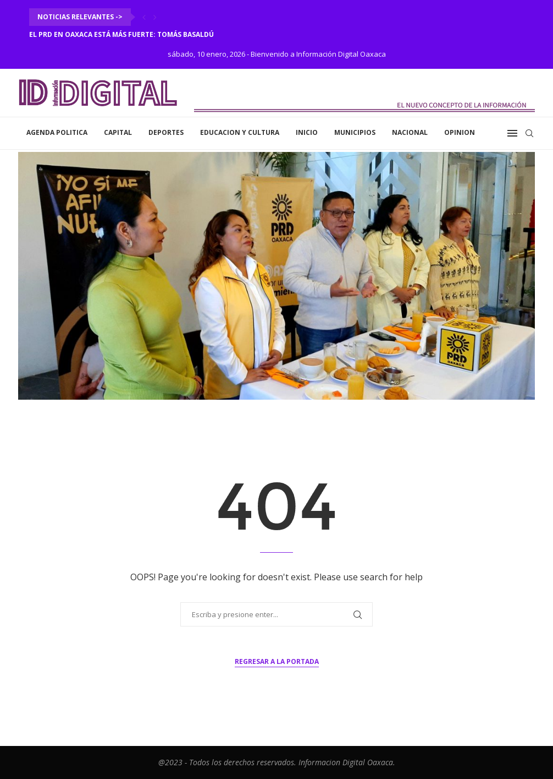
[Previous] (144, 17)
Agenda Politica (56, 132)
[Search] (529, 133)
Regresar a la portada (277, 661)
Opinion (459, 132)
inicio (307, 132)
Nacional (410, 132)
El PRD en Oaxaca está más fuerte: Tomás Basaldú (121, 34)
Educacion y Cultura (239, 132)
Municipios (354, 132)
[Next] (155, 17)
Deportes (166, 132)
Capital (118, 132)
